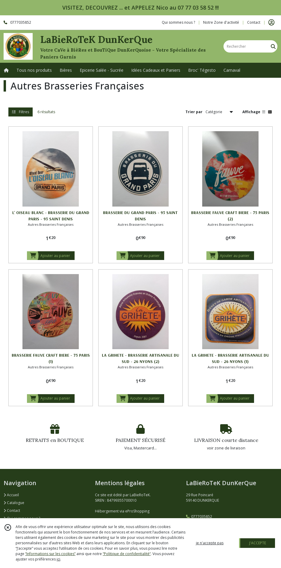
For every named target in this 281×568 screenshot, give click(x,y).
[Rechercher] (273, 46)
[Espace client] (271, 23)
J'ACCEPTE (257, 542)
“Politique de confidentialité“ (127, 553)
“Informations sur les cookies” (50, 553)
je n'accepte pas (209, 542)
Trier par (194, 111)
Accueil (11, 494)
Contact (253, 22)
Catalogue (14, 502)
